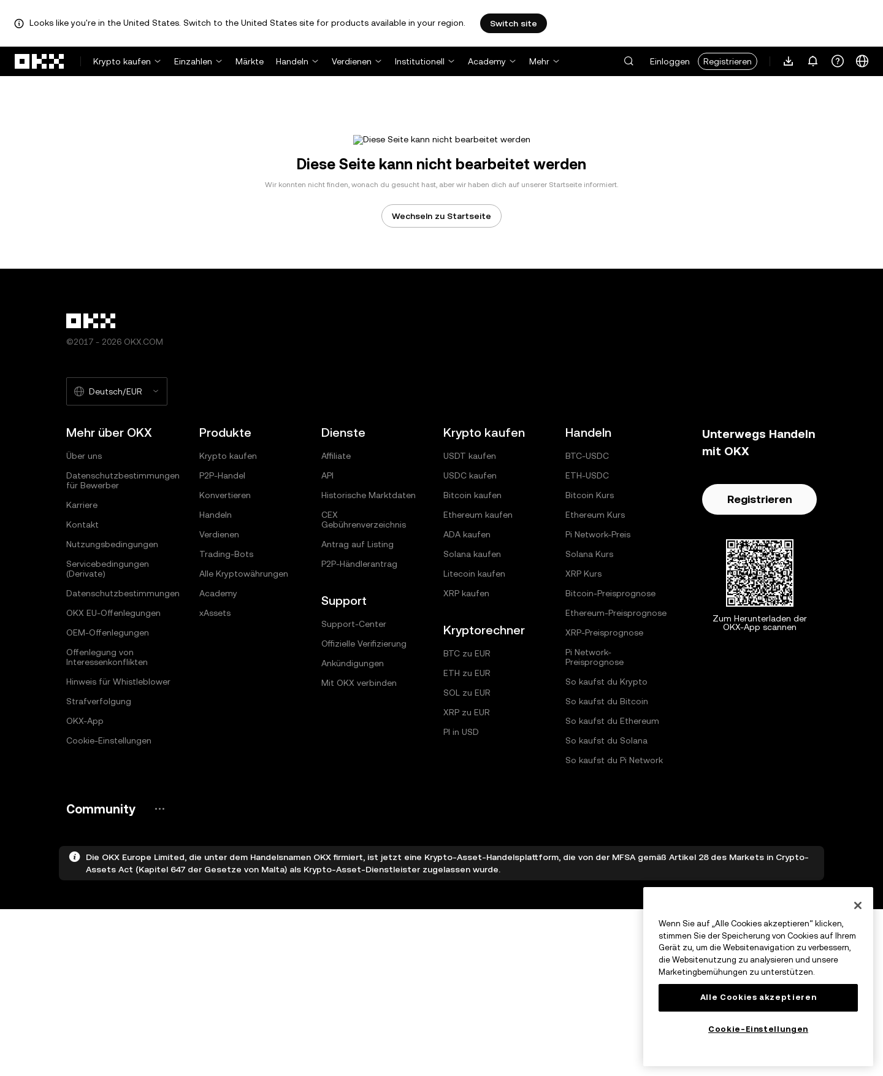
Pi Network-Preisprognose (594, 824)
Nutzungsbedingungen (112, 711)
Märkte (249, 61)
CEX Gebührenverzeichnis (363, 686)
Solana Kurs (589, 721)
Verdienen (352, 61)
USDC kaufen (470, 642)
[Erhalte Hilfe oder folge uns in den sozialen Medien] (837, 61)
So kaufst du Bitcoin (606, 868)
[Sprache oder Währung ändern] (862, 61)
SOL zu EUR (467, 859)
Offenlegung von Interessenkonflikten (107, 824)
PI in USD (461, 899)
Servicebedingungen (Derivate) (107, 735)
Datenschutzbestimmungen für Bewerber (123, 647)
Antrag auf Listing (357, 711)
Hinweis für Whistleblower (118, 848)
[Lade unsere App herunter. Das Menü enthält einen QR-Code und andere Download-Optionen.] (788, 61)
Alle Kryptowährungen (243, 740)
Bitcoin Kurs (589, 662)
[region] (758, 976)
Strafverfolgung (98, 868)
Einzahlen (193, 61)
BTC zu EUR (467, 820)
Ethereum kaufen (478, 681)
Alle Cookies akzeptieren (758, 997)
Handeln (292, 61)
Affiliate (336, 623)
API (327, 642)
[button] (628, 61)
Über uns (84, 623)
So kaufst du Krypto (606, 848)
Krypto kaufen (122, 61)
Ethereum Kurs (595, 681)
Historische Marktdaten (368, 662)
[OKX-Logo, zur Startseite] (40, 61)
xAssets (215, 780)
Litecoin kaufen (474, 740)
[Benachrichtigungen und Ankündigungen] (813, 61)
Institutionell (420, 61)
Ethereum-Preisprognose (616, 780)
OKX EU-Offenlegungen (113, 780)
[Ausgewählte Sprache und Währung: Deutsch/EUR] (116, 558)
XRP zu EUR (466, 879)
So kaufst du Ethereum (612, 888)
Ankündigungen (352, 830)
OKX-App (85, 888)
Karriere (81, 672)
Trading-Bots (226, 721)
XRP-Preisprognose (604, 799)
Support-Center (353, 791)
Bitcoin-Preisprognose (610, 760)
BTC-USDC (587, 623)
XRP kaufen (466, 760)
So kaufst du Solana (606, 907)
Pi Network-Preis (597, 701)
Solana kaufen (472, 721)
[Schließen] (857, 905)
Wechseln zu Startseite (441, 383)
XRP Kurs (583, 740)
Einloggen (670, 61)
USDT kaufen (469, 623)
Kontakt (82, 691)
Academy (487, 61)
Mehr (539, 61)
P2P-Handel (222, 642)
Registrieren (727, 61)
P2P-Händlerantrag (359, 731)
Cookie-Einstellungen (108, 907)
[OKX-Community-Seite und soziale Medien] (159, 976)
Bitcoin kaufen (472, 662)
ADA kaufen (467, 701)
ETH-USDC (587, 642)
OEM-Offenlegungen (107, 799)
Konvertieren (225, 662)
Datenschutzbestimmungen (123, 760)
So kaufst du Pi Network (614, 927)
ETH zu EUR (467, 840)
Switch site (513, 23)
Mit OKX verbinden (359, 850)
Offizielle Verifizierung (364, 810)
